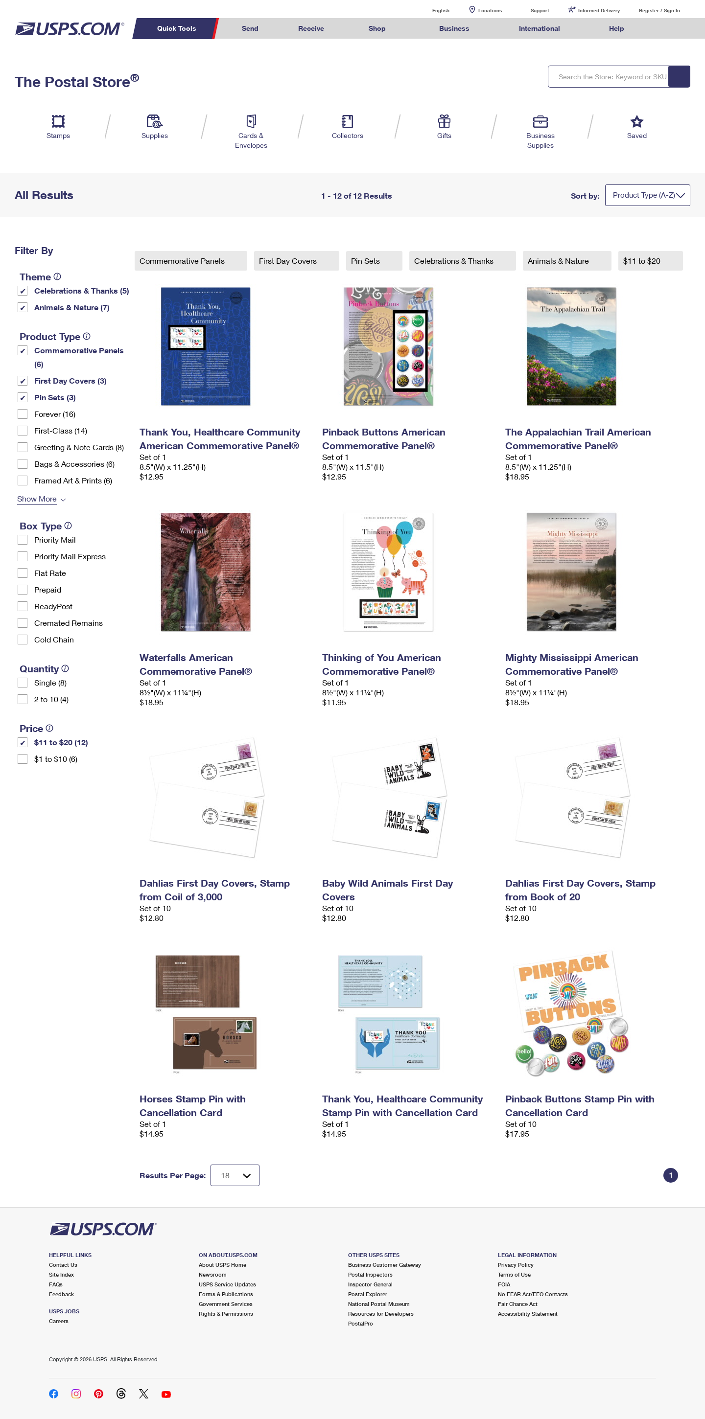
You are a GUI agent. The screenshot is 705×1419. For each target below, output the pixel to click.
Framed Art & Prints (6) (73, 480)
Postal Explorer (367, 1294)
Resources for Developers (381, 1313)
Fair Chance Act (518, 1304)
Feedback (61, 1294)
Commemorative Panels (183, 260)
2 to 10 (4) (51, 699)
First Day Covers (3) (70, 380)
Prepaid (47, 589)
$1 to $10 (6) (55, 758)
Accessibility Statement (528, 1313)
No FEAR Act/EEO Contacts (533, 1294)
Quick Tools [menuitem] (176, 28)
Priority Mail (55, 539)
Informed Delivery (599, 10)
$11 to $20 (642, 260)
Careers (59, 1321)
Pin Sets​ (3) (55, 397)
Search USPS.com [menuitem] (663, 28)
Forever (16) (54, 413)
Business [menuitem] (454, 28)
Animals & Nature (559, 260)
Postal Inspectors (370, 1274)
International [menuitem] (539, 28)
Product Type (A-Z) (644, 194)
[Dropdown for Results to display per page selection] (235, 1175)
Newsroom (213, 1274)
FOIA (504, 1284)
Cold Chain (54, 639)
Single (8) (50, 682)
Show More (37, 498)
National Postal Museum (379, 1304)
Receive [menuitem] (311, 28)
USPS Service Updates (227, 1284)
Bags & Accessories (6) (74, 463)
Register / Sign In (659, 10)
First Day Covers (289, 260)
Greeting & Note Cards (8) (79, 447)
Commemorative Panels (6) (79, 356)
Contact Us (63, 1264)
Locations (490, 10)
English (430, 10)
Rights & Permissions (226, 1313)
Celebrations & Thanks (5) (81, 290)
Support (540, 10)
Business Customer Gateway (384, 1264)
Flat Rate (50, 572)
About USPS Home (222, 1264)
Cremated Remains (68, 622)
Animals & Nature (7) (72, 307)
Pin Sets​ (366, 260)
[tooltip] (57, 276)
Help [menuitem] (616, 28)
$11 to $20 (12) (61, 742)
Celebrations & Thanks (454, 260)
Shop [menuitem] (377, 28)
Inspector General (370, 1284)
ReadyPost (53, 606)
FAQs (56, 1284)
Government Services (226, 1304)
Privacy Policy (516, 1264)
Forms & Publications (226, 1294)
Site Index (61, 1274)
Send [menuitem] (250, 28)
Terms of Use (514, 1274)
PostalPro (360, 1323)
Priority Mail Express (70, 556)
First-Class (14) (60, 430)
